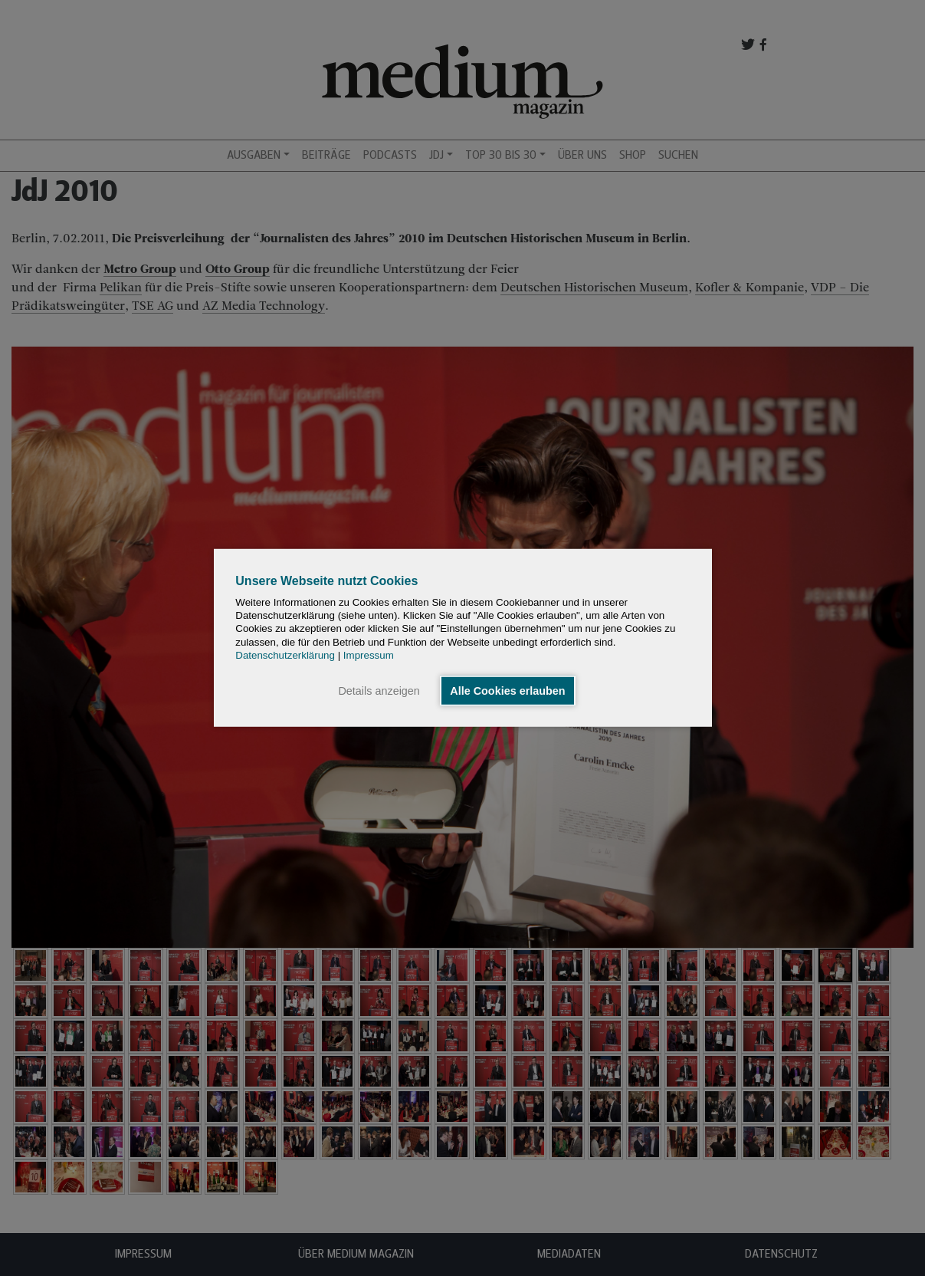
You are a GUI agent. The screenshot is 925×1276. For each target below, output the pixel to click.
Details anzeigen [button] (378, 691)
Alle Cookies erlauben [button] (507, 691)
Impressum (368, 655)
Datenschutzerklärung (285, 655)
